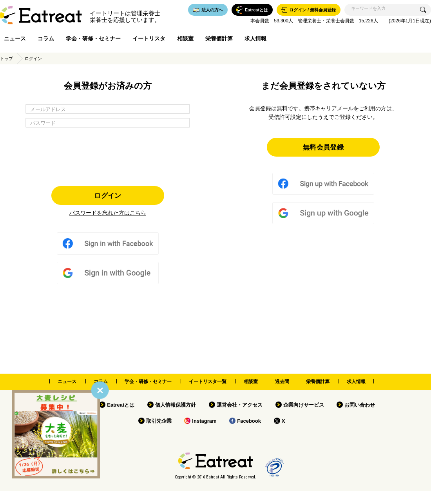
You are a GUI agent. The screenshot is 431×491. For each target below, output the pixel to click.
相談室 (185, 38)
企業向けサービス (303, 405)
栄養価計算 (219, 38)
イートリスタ (148, 38)
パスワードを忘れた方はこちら (107, 213)
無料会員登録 (323, 147)
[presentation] (107, 154)
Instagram (204, 421)
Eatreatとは (120, 405)
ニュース (15, 38)
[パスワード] (107, 123)
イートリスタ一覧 (207, 381)
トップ (6, 58)
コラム (46, 38)
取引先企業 (159, 421)
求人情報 (255, 38)
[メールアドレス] (107, 109)
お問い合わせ (359, 405)
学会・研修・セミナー (93, 38)
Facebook (249, 421)
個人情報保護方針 (175, 405)
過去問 (282, 381)
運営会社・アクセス (240, 405)
